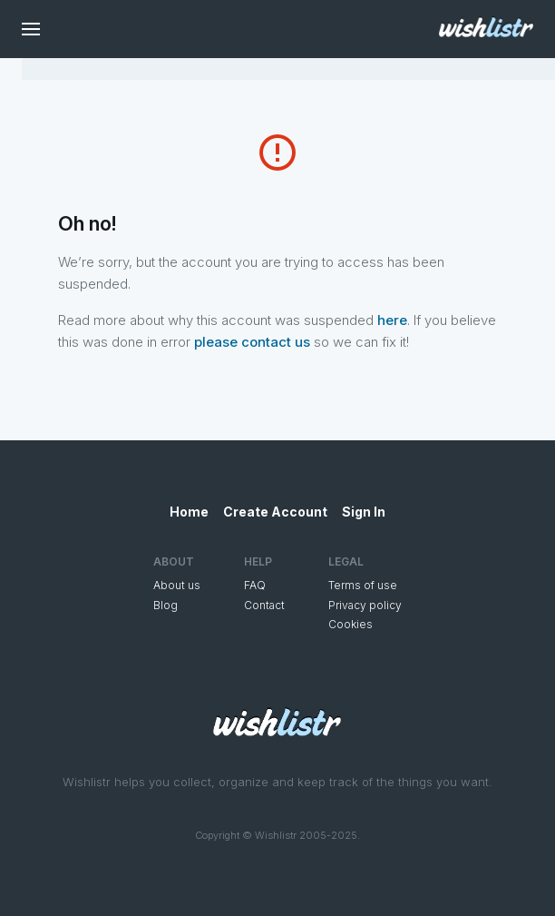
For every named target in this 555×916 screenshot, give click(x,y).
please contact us (252, 341)
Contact (264, 605)
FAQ (255, 585)
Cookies (350, 624)
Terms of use (362, 585)
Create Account (275, 511)
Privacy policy (365, 605)
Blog (165, 605)
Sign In (363, 511)
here (392, 320)
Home (189, 511)
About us (176, 585)
